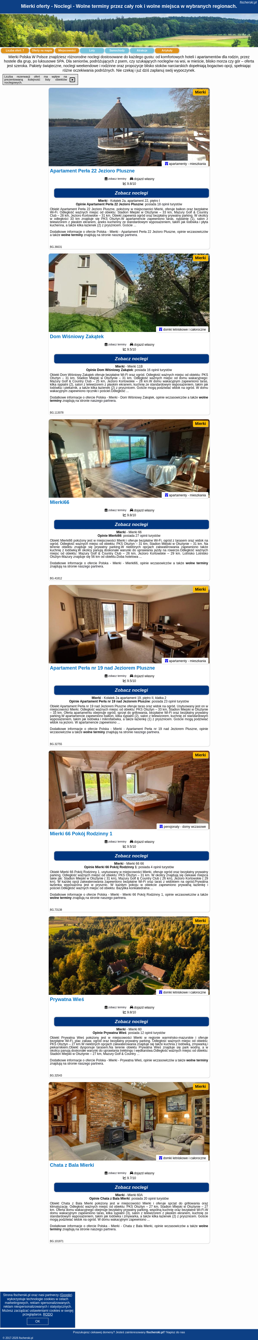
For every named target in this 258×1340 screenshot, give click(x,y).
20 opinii (150, 1201)
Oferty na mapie (42, 50)
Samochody (117, 50)
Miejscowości (67, 50)
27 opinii (142, 538)
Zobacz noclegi (131, 195)
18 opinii (163, 207)
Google (66, 1295)
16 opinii (153, 372)
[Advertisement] (129, 1290)
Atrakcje (142, 50)
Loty (92, 50)
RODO (48, 1314)
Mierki (200, 92)
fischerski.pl (248, 2)
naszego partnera (124, 237)
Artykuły (167, 50)
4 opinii (156, 869)
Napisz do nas (175, 1332)
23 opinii (170, 704)
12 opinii (146, 1035)
